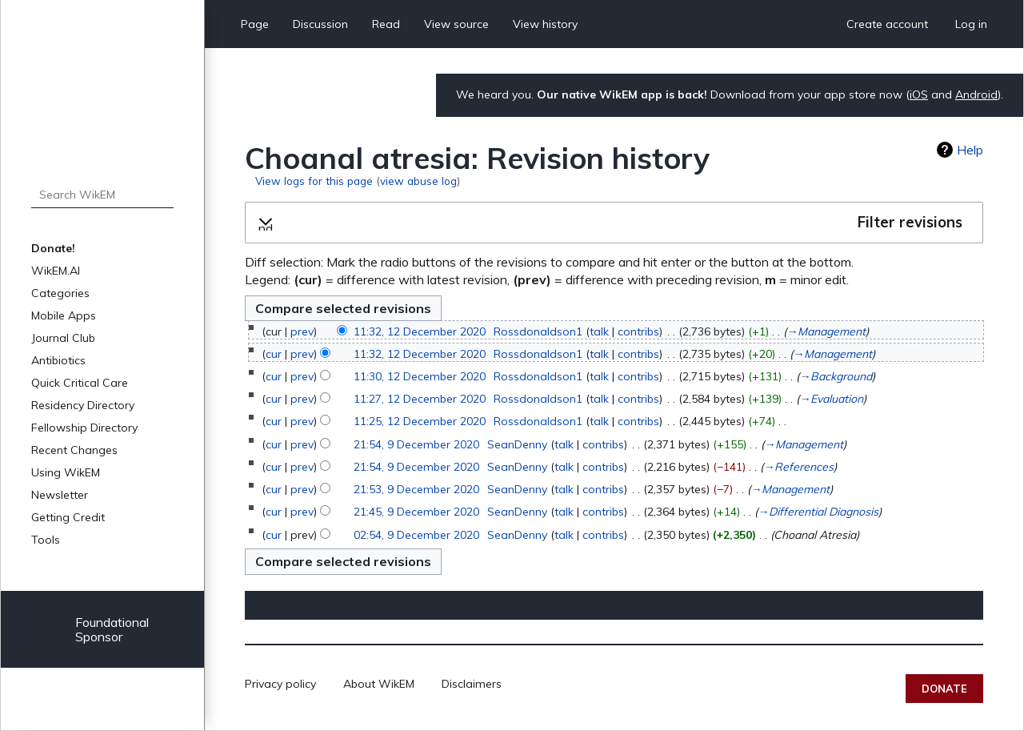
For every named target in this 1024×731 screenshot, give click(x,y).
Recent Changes (74, 450)
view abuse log (418, 180)
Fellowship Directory (84, 427)
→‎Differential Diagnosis (818, 511)
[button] (614, 222)
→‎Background (835, 376)
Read (386, 24)
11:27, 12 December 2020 (420, 399)
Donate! (53, 248)
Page (255, 24)
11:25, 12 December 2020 (420, 421)
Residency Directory (82, 405)
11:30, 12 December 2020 (420, 376)
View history (545, 24)
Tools (45, 539)
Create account (887, 24)
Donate (944, 688)
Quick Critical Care (79, 383)
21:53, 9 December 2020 (416, 489)
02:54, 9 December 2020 (416, 535)
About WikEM (378, 684)
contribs (638, 331)
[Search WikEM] (102, 194)
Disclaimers (472, 684)
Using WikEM (65, 472)
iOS (919, 94)
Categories (60, 293)
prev (302, 331)
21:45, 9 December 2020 (416, 511)
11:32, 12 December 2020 (420, 331)
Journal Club (63, 338)
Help (970, 150)
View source (456, 24)
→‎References (798, 467)
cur (274, 354)
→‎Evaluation (831, 399)
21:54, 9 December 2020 (416, 444)
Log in (971, 24)
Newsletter (59, 495)
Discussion (320, 24)
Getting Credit (68, 517)
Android (976, 94)
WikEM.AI (55, 270)
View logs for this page (314, 180)
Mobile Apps (63, 315)
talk (599, 331)
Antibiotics (58, 360)
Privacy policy (280, 684)
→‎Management (826, 331)
